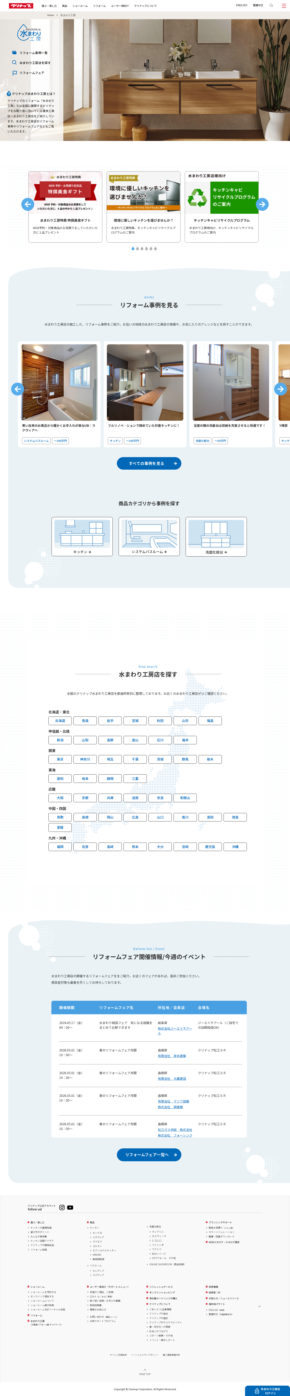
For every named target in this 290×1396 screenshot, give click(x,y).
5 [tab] (150, 248)
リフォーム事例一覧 (34, 53)
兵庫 (110, 797)
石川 (160, 739)
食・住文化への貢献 (159, 1326)
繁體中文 (258, 5)
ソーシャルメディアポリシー (145, 1354)
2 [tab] (137, 248)
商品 (92, 1222)
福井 (185, 739)
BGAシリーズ (159, 1253)
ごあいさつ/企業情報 (160, 1309)
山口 (160, 817)
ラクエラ (97, 1241)
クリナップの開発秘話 (42, 1245)
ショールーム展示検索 (42, 1305)
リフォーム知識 (38, 1249)
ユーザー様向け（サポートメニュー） (110, 1286)
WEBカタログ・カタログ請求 (224, 1242)
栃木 (210, 759)
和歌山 (185, 797)
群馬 (185, 759)
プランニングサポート (220, 1222)
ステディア (98, 1237)
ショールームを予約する (43, 1292)
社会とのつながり (158, 1331)
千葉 (135, 759)
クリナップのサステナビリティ (165, 1322)
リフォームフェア (32, 72)
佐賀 (85, 846)
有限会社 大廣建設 (172, 1078)
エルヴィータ (159, 1236)
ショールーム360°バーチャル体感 (47, 1309)
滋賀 (135, 797)
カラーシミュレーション (222, 1232)
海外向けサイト (217, 1304)
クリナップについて (145, 6)
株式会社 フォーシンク (175, 1135)
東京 (60, 759)
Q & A (102, 1296)
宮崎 (185, 846)
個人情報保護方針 (171, 1354)
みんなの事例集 (38, 1236)
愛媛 (60, 827)
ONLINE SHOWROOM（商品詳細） (167, 1264)
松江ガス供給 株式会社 (175, 1129)
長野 (110, 739)
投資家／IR (214, 1292)
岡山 (110, 817)
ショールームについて (42, 1300)
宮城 (135, 720)
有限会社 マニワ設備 (173, 1101)
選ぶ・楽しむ (49, 6)
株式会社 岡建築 (170, 1107)
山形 (185, 720)
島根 (85, 817)
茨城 (160, 759)
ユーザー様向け (120, 6)
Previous (27, 204)
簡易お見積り (222, 1227)
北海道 (60, 720)
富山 (135, 739)
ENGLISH (241, 5)
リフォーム (99, 6)
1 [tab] (133, 248)
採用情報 (213, 1286)
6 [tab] (155, 248)
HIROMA (97, 1254)
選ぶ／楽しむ (37, 1222)
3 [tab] (142, 248)
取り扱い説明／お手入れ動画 (105, 1300)
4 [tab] (146, 248)
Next (262, 204)
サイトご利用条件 (118, 1354)
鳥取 (60, 817)
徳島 (235, 817)
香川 (185, 817)
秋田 (160, 720)
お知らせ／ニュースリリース (224, 1298)
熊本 (135, 846)
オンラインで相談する (42, 1296)
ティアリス (158, 1231)
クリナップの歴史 (158, 1318)
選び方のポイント (39, 1232)
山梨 (85, 739)
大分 (160, 846)
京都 (85, 797)
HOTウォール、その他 (164, 1258)
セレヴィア (98, 1270)
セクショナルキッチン (104, 1250)
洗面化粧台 (155, 1226)
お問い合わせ (104, 1316)
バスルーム (96, 1265)
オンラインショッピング (162, 1292)
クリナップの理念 (158, 1313)
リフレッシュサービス (161, 1286)
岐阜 (85, 778)
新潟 (60, 739)
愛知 (60, 778)
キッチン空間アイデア (42, 1240)
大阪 (60, 797)
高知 (210, 817)
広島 (135, 817)
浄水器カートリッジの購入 (163, 1298)
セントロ (97, 1232)
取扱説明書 (96, 1305)
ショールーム (80, 6)
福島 (210, 720)
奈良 (160, 797)
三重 (135, 778)
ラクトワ (156, 1249)
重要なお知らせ (98, 1309)
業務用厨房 (98, 1259)
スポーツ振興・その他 (161, 1335)
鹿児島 (210, 846)
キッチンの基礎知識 (41, 1227)
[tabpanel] (67, 207)
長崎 (110, 846)
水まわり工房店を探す (35, 62)
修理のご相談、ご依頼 (101, 1292)
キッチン (94, 1227)
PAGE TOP (145, 1374)
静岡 (110, 778)
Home (50, 15)
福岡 (60, 846)
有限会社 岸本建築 (172, 1055)
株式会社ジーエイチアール (175, 1030)
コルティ (97, 1246)
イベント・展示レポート (162, 1340)
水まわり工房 (46, 1322)
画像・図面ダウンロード (222, 1236)
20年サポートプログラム (103, 1321)
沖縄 (235, 846)
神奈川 (85, 759)
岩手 (110, 720)
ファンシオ (158, 1244)
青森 (85, 720)
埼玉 (110, 759)
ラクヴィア (98, 1275)
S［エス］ (157, 1240)
